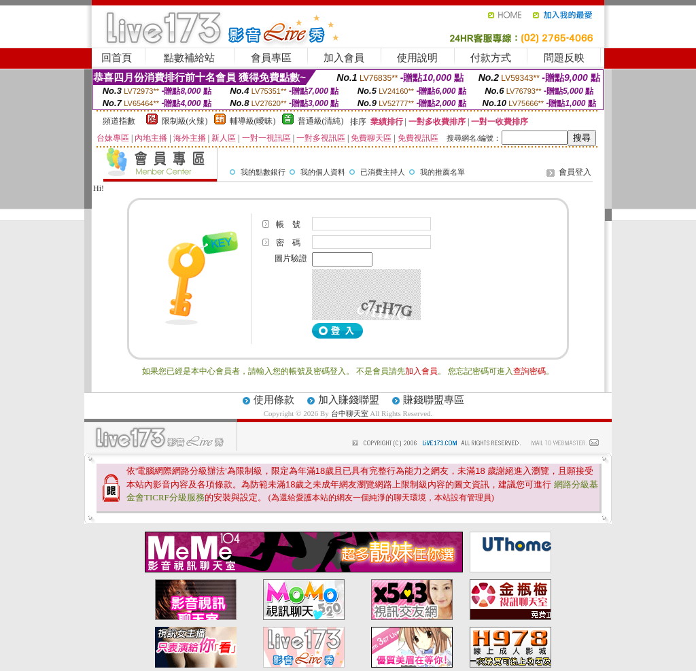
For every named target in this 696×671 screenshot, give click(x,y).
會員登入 (575, 172)
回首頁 (116, 57)
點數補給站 (189, 57)
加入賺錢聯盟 (348, 399)
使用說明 (417, 57)
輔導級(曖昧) (253, 121)
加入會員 (344, 57)
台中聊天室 (350, 413)
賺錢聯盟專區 (433, 399)
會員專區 (271, 57)
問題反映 (564, 57)
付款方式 (490, 57)
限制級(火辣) (185, 121)
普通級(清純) (321, 121)
